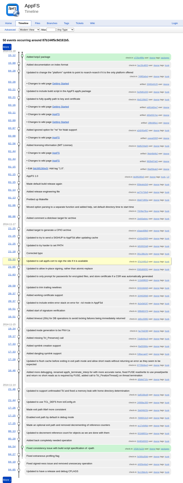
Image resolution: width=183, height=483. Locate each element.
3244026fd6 (143, 296)
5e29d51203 (142, 92)
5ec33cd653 (142, 65)
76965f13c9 (143, 418)
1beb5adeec (142, 219)
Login (175, 23)
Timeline (23, 23)
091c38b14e (142, 254)
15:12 (12, 55)
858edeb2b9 (142, 184)
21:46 (12, 389)
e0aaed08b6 (142, 231)
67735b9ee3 (142, 365)
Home (8, 23)
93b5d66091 (142, 269)
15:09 (12, 63)
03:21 (12, 89)
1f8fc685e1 (153, 123)
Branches (52, 23)
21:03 (12, 274)
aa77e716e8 (142, 192)
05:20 (12, 438)
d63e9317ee (152, 115)
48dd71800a (142, 200)
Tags (66, 23)
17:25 (12, 415)
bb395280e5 (138, 177)
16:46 (12, 370)
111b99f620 (143, 280)
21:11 (12, 259)
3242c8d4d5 (142, 288)
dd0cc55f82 (143, 319)
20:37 (12, 293)
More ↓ (7, 479)
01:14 (12, 190)
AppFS (32, 6)
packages (165, 58)
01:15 (12, 167)
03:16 (12, 105)
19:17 (12, 336)
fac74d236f (143, 331)
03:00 (12, 136)
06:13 (12, 431)
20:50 (12, 285)
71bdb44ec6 (142, 339)
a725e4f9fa (139, 58)
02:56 (12, 143)
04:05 (12, 469)
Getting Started (60, 83)
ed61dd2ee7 (152, 107)
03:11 (12, 112)
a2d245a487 (142, 130)
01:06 (12, 205)
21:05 (12, 267)
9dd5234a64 (142, 146)
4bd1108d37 (142, 99)
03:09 (12, 120)
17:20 (12, 359)
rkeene (153, 58)
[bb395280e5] (40, 168)
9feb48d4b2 (152, 153)
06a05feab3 (152, 169)
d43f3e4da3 (143, 464)
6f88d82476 (143, 311)
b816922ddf (143, 246)
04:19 (12, 462)
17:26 (12, 408)
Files (37, 23)
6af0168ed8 (143, 395)
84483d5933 (142, 441)
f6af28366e (143, 346)
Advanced (10, 29)
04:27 (12, 454)
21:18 (12, 251)
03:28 (12, 82)
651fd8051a (143, 433)
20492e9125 (152, 84)
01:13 (12, 197)
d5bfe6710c (143, 379)
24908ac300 (142, 402)
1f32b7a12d (139, 449)
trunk (167, 65)
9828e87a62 (152, 161)
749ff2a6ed (143, 76)
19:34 (12, 328)
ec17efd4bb (143, 426)
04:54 (12, 446)
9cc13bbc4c (143, 472)
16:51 (12, 309)
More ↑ (7, 47)
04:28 (12, 71)
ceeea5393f (153, 138)
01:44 (12, 151)
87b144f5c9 (143, 261)
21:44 (12, 400)
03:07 (12, 128)
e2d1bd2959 (142, 238)
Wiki (92, 23)
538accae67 (142, 354)
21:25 (12, 228)
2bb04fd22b (143, 410)
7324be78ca (142, 211)
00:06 (12, 216)
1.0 (168, 177)
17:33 (12, 344)
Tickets (80, 23)
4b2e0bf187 (143, 303)
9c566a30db (142, 456)
